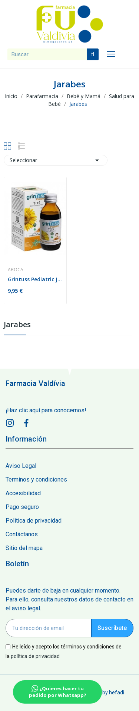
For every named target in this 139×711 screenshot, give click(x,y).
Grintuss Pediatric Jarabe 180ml (35, 279)
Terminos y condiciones (36, 479)
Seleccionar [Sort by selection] (56, 160)
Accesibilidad (23, 493)
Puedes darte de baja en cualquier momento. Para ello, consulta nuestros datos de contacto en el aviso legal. (69, 599)
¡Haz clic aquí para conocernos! (46, 410)
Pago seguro (22, 506)
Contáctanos (22, 534)
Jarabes (17, 325)
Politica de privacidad (34, 520)
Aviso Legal (21, 465)
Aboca (15, 270)
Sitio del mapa (24, 547)
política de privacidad (35, 656)
